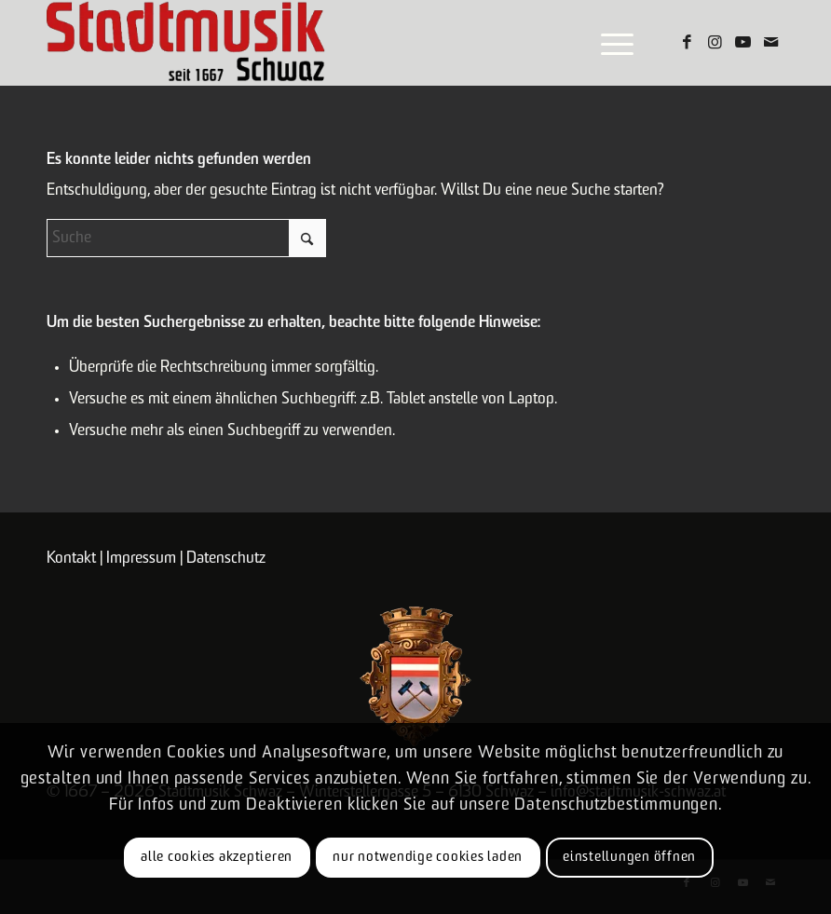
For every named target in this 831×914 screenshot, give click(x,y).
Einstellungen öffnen (629, 858)
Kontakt (71, 558)
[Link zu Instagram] (715, 43)
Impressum (141, 558)
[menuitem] (607, 43)
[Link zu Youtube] (742, 43)
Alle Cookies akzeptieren (217, 858)
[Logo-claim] (186, 43)
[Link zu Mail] (770, 43)
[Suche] (186, 238)
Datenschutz (226, 558)
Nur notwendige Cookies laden (428, 858)
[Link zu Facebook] (687, 43)
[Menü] (607, 43)
